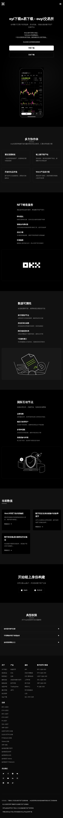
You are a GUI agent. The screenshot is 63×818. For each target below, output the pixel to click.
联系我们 (4, 676)
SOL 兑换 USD (41, 680)
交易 (11, 676)
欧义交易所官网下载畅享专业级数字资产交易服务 (16, 804)
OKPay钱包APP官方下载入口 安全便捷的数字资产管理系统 (18, 808)
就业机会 (4, 673)
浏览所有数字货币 (15, 680)
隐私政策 (4, 683)
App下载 (4, 697)
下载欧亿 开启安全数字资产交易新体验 (18, 800)
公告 (26, 693)
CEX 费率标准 (29, 676)
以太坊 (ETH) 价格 (7, 734)
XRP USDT (5, 727)
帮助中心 (27, 686)
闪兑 (11, 673)
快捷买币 (13, 669)
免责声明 (4, 686)
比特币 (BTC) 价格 (7, 731)
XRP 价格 (4, 745)
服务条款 (4, 680)
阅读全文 (8, 524)
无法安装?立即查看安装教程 (31, 42)
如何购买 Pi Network (8, 762)
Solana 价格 (5, 741)
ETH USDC (5, 710)
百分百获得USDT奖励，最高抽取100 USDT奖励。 (32, 37)
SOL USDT (5, 724)
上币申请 (27, 680)
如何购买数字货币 (7, 748)
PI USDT (4, 721)
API (26, 669)
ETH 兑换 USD (41, 673)
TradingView (14, 686)
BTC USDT (5, 714)
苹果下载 (31, 48)
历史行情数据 (29, 673)
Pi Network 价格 (7, 738)
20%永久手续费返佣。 (32, 35)
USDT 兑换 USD (42, 676)
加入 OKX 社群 (29, 697)
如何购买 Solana (7, 758)
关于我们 (4, 669)
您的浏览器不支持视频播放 (31, 92)
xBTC (12, 690)
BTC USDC (5, 707)
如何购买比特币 (6, 752)
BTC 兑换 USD (41, 669)
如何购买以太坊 (6, 755)
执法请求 (4, 693)
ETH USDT (5, 717)
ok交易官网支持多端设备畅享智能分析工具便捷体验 (43, 800)
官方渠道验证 (29, 690)
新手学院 (13, 683)
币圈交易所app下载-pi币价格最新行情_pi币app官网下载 (17, 811)
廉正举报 (4, 690)
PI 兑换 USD (41, 686)
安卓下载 (31, 55)
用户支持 (27, 683)
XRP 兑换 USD (41, 683)
